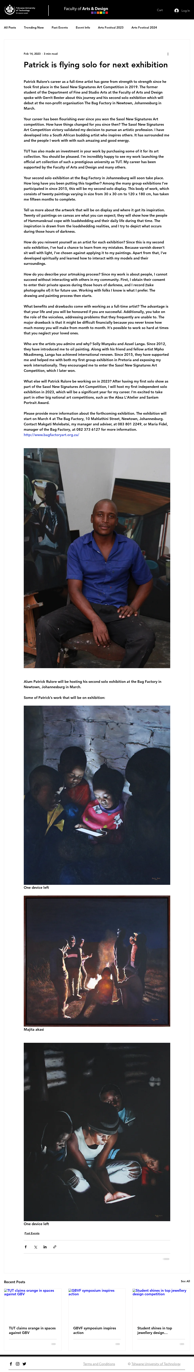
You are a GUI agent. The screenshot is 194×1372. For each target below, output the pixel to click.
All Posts (10, 27)
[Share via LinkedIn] (45, 1247)
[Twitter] (24, 1363)
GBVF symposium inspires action (94, 1330)
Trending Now (34, 27)
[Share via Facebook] (26, 1247)
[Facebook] (11, 1363)
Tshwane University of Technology (156, 1364)
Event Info (83, 27)
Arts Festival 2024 (144, 27)
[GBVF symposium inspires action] (97, 1305)
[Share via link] (55, 1247)
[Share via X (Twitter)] (35, 1247)
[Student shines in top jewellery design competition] (161, 1305)
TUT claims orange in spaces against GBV (32, 1330)
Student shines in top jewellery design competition (154, 1330)
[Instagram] (17, 1363)
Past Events (60, 27)
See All (185, 1281)
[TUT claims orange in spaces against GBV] (32, 1305)
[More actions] (167, 53)
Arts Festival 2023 (111, 27)
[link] (163, 10)
